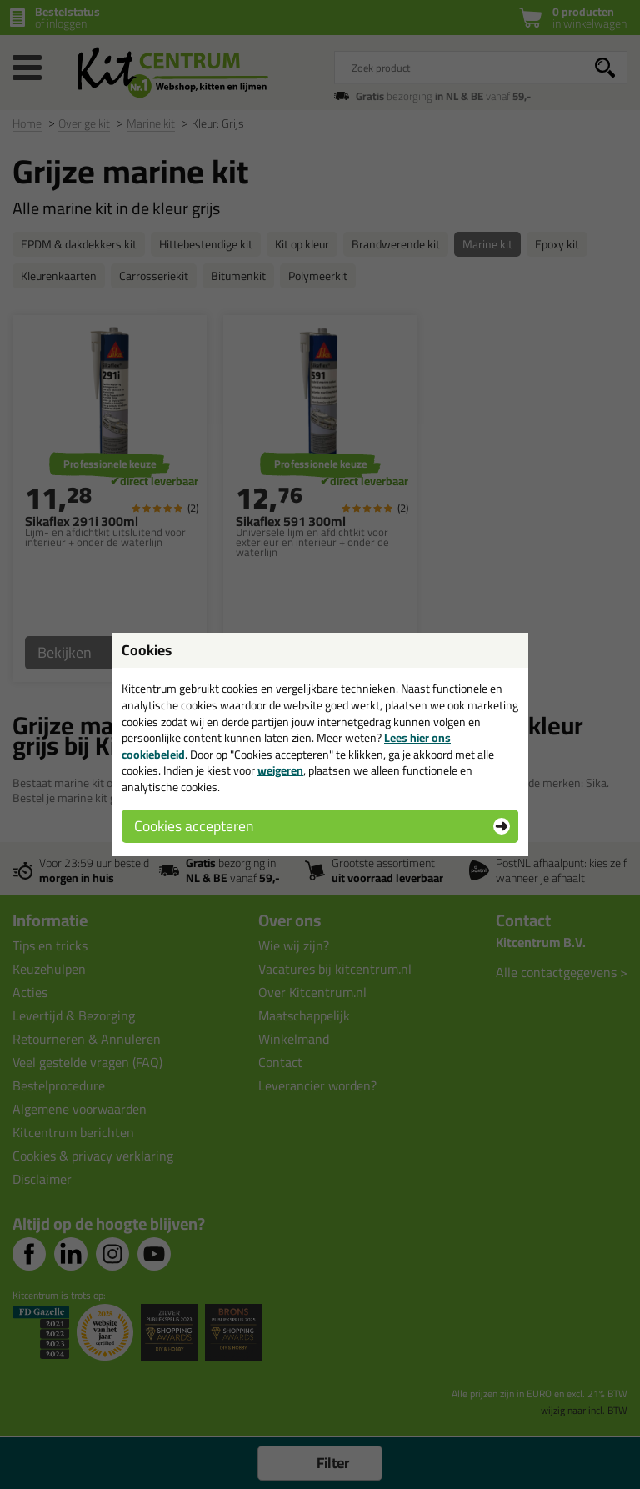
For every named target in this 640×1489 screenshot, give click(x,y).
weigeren (280, 770)
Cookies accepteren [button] (193, 826)
